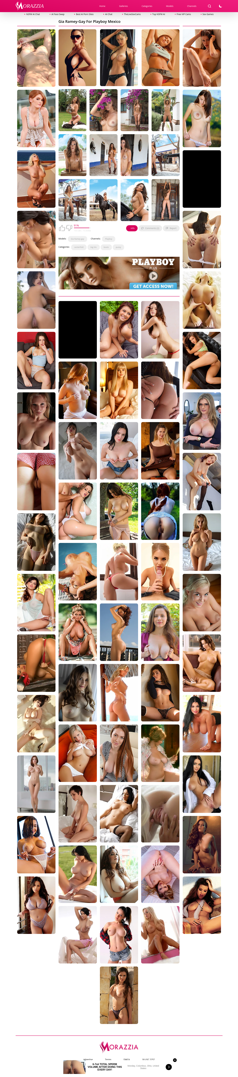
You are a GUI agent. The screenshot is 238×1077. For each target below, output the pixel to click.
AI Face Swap (57, 14)
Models (169, 6)
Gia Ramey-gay (77, 239)
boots (106, 247)
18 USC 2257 (148, 1059)
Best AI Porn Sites (84, 14)
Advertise (88, 1059)
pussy (118, 247)
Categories (147, 6)
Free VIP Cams (184, 14)
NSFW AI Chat (33, 14)
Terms (108, 1059)
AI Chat (108, 14)
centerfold (78, 247)
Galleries (123, 6)
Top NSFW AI (158, 14)
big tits (94, 247)
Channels (191, 6)
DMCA (127, 1059)
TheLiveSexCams (132, 14)
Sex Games (208, 14)
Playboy (108, 239)
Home (102, 6)
